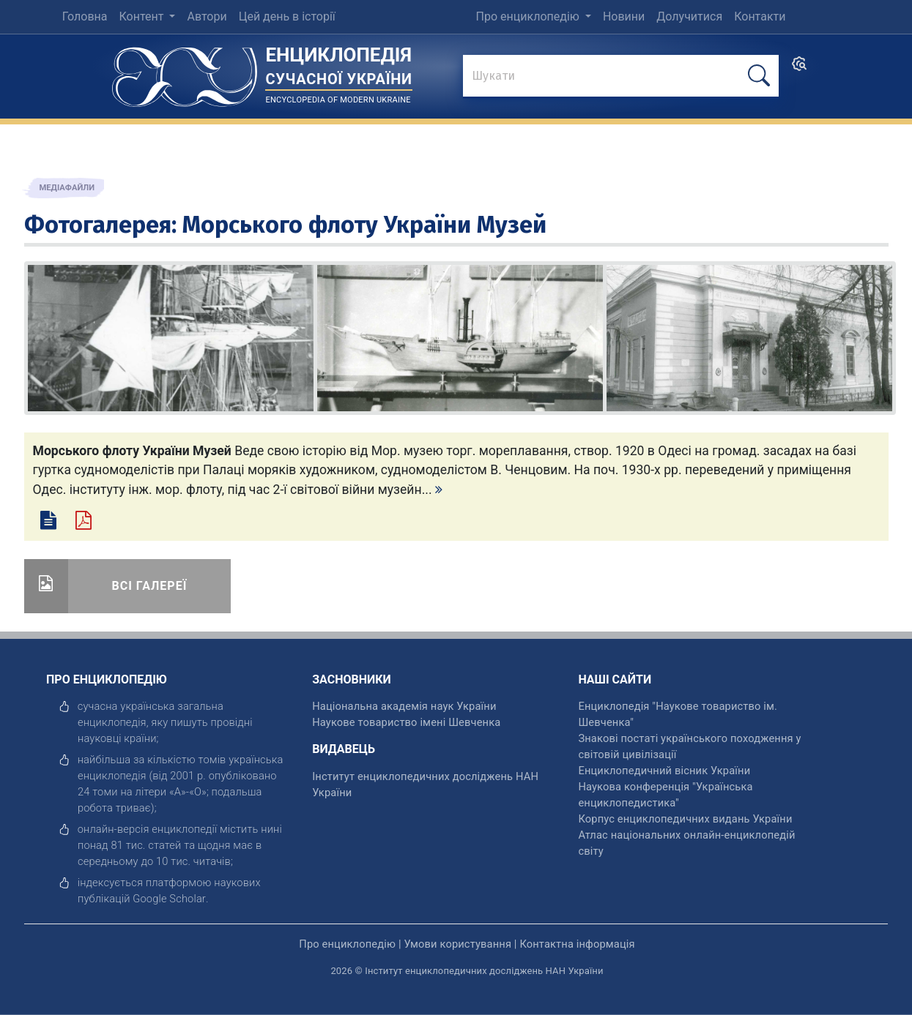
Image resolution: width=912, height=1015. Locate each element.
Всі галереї (150, 586)
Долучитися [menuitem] (689, 16)
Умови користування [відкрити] (457, 944)
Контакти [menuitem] (759, 16)
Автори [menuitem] (206, 16)
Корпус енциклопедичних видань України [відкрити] (685, 818)
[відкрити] (169, 898)
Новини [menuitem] (624, 16)
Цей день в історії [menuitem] (287, 16)
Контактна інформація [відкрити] (576, 944)
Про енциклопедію (529, 16)
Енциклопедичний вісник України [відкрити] (664, 770)
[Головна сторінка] (184, 72)
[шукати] (759, 76)
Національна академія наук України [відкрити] (404, 706)
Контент (143, 16)
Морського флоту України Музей (364, 225)
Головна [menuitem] (85, 16)
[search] (799, 68)
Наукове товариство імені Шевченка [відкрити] (406, 722)
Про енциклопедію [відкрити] (347, 944)
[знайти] (621, 77)
